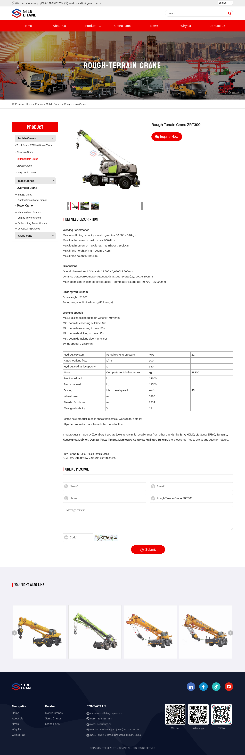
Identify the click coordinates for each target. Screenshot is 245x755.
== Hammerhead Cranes (27, 212)
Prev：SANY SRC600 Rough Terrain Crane (86, 454)
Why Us (185, 26)
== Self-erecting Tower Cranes (31, 223)
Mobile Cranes (53, 104)
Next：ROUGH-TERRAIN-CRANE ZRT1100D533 (89, 458)
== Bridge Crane (23, 194)
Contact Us (217, 26)
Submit (148, 550)
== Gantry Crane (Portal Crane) (31, 200)
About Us (59, 26)
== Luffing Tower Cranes (28, 217)
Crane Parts (122, 26)
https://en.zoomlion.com (77, 424)
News (154, 26)
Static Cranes (26, 181)
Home (27, 26)
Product (90, 26)
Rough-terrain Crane (75, 104)
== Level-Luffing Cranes (27, 228)
